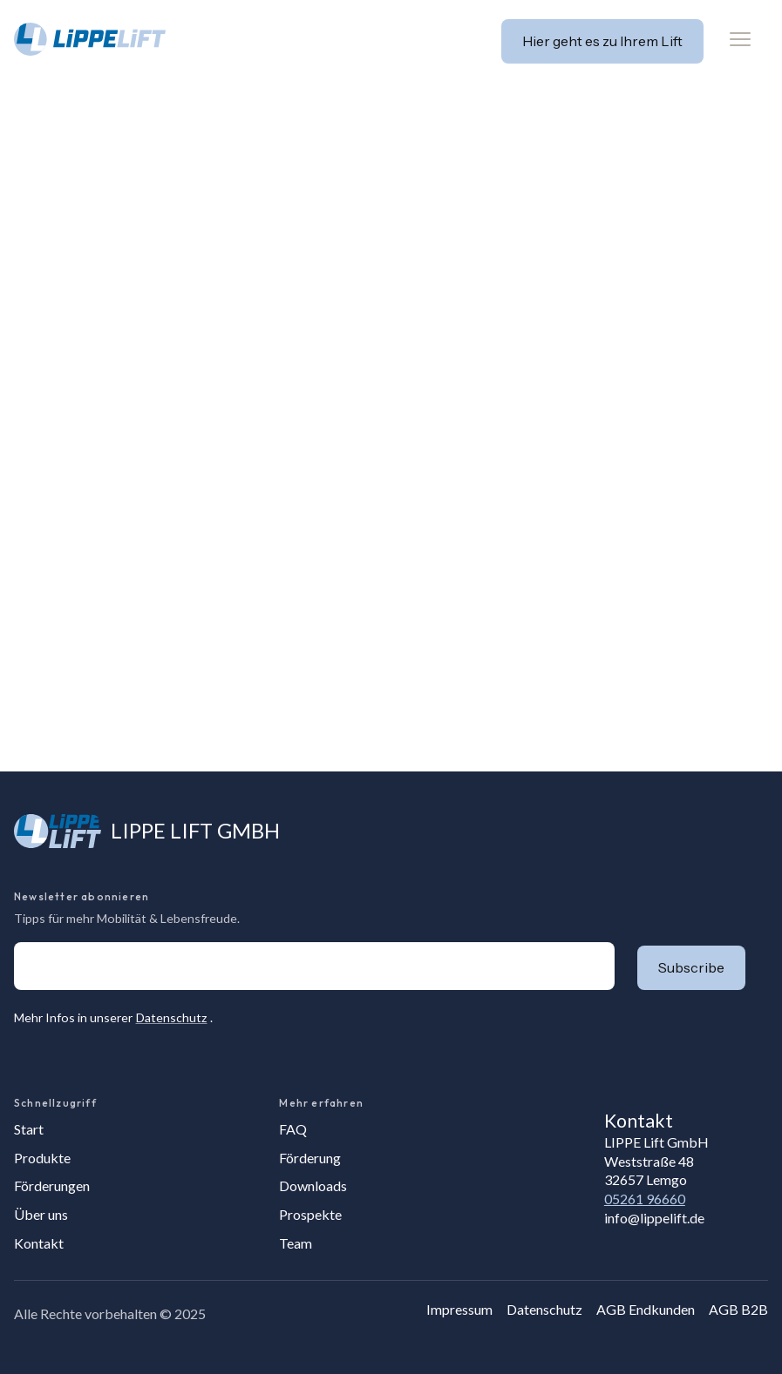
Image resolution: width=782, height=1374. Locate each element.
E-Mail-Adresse (14, 941)
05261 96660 (644, 1198)
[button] (740, 39)
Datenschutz (171, 1017)
